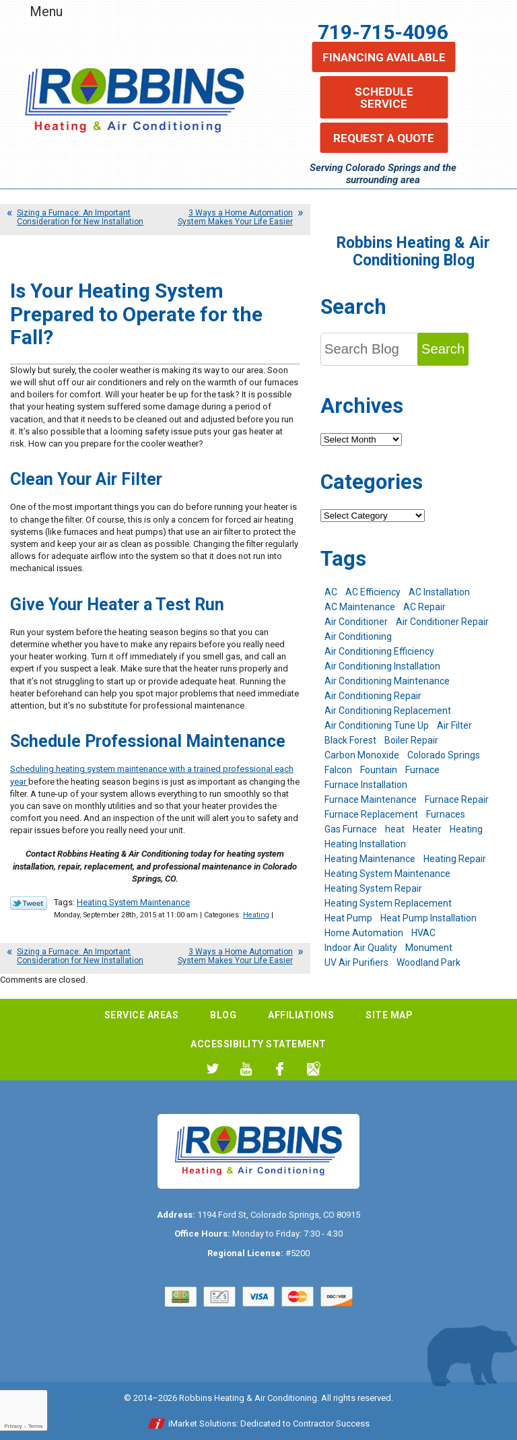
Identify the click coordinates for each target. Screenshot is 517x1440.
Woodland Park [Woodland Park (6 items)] (428, 962)
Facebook (279, 1068)
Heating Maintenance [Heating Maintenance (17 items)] (369, 858)
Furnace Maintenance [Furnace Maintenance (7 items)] (370, 799)
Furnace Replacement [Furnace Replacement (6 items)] (371, 814)
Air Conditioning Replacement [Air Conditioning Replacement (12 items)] (387, 710)
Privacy (13, 1426)
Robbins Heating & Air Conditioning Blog (413, 251)
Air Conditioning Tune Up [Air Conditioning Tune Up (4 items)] (376, 725)
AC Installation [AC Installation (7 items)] (439, 592)
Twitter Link (28, 903)
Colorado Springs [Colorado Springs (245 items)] (443, 755)
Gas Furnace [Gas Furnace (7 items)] (350, 829)
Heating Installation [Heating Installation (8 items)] (365, 844)
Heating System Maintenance (133, 902)
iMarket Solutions (202, 1423)
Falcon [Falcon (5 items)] (338, 769)
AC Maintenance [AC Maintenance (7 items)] (359, 606)
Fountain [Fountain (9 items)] (378, 769)
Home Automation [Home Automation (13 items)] (363, 932)
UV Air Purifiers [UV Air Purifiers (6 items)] (356, 962)
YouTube (246, 1068)
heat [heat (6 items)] (395, 829)
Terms (35, 1426)
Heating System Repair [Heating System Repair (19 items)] (373, 888)
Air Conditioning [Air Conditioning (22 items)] (358, 636)
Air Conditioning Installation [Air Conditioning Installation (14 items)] (382, 666)
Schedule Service (384, 97)
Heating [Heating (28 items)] (466, 829)
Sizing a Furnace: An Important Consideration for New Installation (80, 217)
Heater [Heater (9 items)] (427, 829)
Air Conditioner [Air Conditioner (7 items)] (356, 621)
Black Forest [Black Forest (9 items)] (350, 740)
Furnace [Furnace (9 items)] (422, 769)
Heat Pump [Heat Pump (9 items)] (348, 918)
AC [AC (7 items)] (330, 592)
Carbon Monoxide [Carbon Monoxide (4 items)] (361, 755)
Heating (256, 915)
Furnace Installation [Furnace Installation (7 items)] (365, 784)
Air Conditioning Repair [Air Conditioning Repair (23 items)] (372, 695)
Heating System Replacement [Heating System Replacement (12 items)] (388, 903)
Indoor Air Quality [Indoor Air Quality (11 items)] (360, 947)
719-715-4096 (383, 32)
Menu (46, 11)
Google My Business (313, 1068)
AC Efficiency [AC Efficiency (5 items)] (373, 592)
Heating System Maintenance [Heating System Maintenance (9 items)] (387, 873)
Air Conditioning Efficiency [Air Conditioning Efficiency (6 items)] (379, 651)
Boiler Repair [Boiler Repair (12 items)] (411, 740)
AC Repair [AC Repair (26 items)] (424, 606)
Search (443, 348)
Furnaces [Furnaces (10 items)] (445, 814)
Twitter (212, 1068)
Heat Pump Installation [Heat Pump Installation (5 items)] (428, 918)
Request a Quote (383, 138)
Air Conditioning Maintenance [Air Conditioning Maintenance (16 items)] (387, 681)
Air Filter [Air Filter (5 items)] (454, 725)
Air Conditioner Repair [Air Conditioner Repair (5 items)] (442, 621)
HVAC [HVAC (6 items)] (423, 932)
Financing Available (384, 57)
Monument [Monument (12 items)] (428, 947)
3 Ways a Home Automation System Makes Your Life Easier (235, 217)
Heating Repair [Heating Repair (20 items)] (454, 858)
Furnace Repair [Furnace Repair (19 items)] (457, 799)
